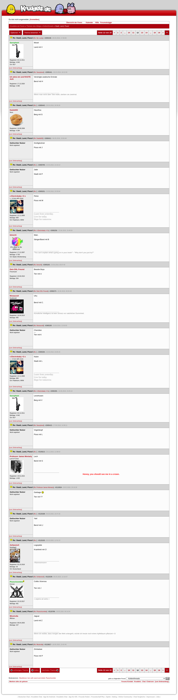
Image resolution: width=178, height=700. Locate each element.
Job (158, 697)
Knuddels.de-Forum (17, 26)
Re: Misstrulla (38, 644)
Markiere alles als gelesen (18, 681)
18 (155, 33)
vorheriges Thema (19, 670)
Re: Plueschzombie (40, 611)
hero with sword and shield (36, 678)
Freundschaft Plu (98, 697)
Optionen (15, 33)
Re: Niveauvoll (38, 325)
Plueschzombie (51, 678)
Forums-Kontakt (127, 681)
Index (35, 670)
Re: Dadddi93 (38, 138)
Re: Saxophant (39, 72)
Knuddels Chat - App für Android (43, 697)
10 (129, 33)
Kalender (89, 23)
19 (159, 33)
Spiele (108, 697)
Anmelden (34, 19)
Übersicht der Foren (74, 23)
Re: (35, 105)
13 (142, 33)
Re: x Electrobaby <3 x (41, 230)
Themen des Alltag (33, 26)
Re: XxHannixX (39, 577)
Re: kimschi (37, 265)
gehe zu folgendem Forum (117, 678)
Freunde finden (84, 697)
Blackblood (23, 678)
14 (146, 33)
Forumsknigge (106, 23)
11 (133, 33)
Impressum (151, 697)
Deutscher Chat (24, 697)
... (125, 33)
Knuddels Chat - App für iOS (67, 697)
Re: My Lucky (38, 38)
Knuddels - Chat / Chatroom (144, 681)
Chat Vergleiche (139, 697)
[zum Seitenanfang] (15, 68)
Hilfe (97, 23)
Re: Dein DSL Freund (41, 291)
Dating (114, 697)
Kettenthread (48, 26)
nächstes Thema (50, 670)
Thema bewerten (32, 33)
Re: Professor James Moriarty (43, 487)
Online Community (125, 697)
